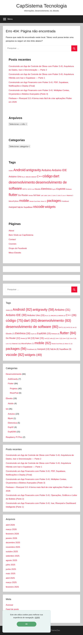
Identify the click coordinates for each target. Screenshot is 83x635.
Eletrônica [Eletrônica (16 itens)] (46, 188)
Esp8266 (12, 432)
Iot (7, 409)
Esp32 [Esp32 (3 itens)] (54, 189)
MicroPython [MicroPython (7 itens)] (14, 201)
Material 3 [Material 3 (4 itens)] (70, 195)
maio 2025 (10, 573)
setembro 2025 (12, 556)
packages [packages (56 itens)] (54, 201)
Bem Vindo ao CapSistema (21, 235)
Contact (12, 239)
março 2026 (11, 529)
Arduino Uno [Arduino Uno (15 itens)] (15, 176)
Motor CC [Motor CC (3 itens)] (43, 201)
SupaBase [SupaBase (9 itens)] (28, 207)
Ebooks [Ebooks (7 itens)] (38, 189)
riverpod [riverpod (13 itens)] (13, 207)
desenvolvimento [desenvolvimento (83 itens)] (22, 182)
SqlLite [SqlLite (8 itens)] (20, 207)
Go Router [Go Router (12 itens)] (23, 195)
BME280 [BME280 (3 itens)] (28, 177)
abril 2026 (10, 525)
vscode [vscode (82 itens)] (38, 207)
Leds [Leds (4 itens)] (45, 195)
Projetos (13, 388)
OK (26, 624)
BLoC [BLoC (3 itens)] (23, 177)
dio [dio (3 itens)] (33, 189)
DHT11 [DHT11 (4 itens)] (25, 189)
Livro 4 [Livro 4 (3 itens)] (64, 195)
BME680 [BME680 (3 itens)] (33, 177)
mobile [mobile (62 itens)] (24, 201)
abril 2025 (10, 578)
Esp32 (11, 427)
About (11, 231)
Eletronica (12, 423)
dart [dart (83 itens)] (56, 176)
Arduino (11, 414)
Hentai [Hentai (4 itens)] (31, 195)
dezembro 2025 (13, 542)
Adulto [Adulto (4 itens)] (11, 171)
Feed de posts (12, 609)
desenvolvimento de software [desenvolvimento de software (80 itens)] (32, 327)
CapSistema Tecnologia (41, 5)
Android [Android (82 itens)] (19, 170)
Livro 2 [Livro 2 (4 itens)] (54, 195)
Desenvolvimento (13, 374)
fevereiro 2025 (12, 587)
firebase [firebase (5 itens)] (69, 189)
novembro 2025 (13, 547)
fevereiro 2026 (12, 534)
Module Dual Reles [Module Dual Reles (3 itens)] (35, 201)
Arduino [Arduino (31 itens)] (46, 170)
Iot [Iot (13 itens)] (34, 195)
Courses (12, 244)
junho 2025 (11, 569)
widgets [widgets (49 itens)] (50, 207)
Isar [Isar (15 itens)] (38, 195)
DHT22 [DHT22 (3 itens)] (30, 189)
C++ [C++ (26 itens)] (39, 176)
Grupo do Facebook (18, 248)
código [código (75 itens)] (47, 176)
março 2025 (11, 582)
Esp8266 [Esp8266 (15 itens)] (60, 189)
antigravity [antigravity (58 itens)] (33, 170)
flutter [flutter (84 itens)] (13, 195)
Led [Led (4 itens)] (42, 195)
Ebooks (9, 398)
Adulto (11, 403)
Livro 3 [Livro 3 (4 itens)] (59, 195)
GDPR (37, 618)
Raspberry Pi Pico (14, 437)
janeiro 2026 (11, 538)
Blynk (10, 418)
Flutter (11, 383)
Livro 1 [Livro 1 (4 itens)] (49, 195)
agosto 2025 (11, 560)
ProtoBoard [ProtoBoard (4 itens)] (65, 201)
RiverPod (14, 393)
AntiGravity (13, 379)
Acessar (9, 605)
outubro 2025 (12, 551)
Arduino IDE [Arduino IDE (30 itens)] (59, 170)
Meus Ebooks (15, 253)
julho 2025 (10, 565)
